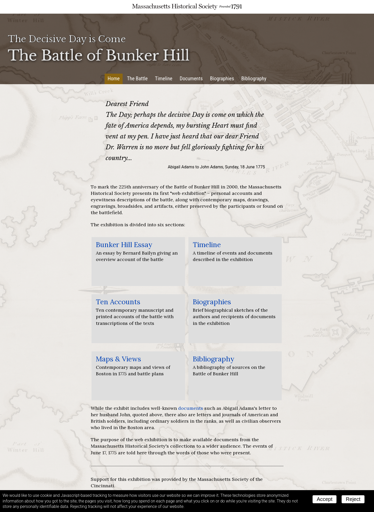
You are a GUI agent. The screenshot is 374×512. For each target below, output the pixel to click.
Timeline (163, 78)
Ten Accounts (118, 301)
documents (190, 408)
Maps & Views (118, 358)
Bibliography (254, 78)
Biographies (222, 78)
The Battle (137, 78)
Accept (324, 499)
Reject (353, 499)
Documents (191, 78)
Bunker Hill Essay (124, 244)
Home (114, 78)
